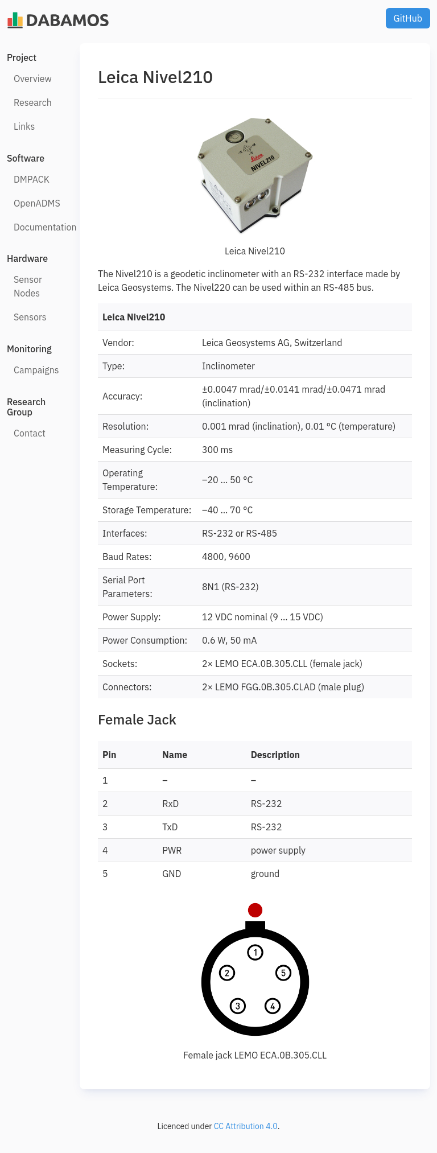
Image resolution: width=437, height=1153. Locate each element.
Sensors (30, 317)
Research (33, 102)
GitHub (408, 18)
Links (24, 126)
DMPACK (32, 179)
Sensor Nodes (28, 286)
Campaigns (36, 370)
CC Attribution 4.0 (246, 1126)
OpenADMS (37, 203)
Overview (33, 78)
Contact (30, 433)
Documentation (40, 227)
